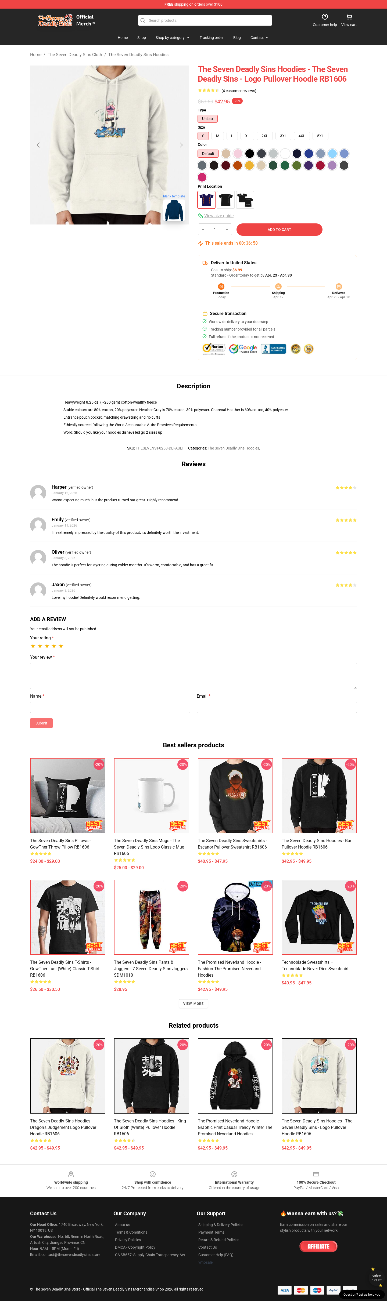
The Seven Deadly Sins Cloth (75, 54)
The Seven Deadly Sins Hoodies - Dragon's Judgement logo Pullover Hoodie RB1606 (63, 1127)
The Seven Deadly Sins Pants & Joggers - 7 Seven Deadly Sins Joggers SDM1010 (151, 969)
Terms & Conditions (131, 1232)
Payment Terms (211, 1232)
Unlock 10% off (377, 1277)
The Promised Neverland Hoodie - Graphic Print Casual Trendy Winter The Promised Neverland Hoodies (235, 1127)
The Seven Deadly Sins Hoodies (138, 54)
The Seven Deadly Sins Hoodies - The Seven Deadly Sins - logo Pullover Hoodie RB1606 (317, 1127)
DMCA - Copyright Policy (135, 1247)
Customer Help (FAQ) (216, 1255)
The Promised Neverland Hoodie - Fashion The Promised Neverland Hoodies (229, 969)
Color (202, 144)
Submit (41, 723)
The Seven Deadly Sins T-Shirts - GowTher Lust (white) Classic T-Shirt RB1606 (64, 969)
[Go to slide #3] (137, 237)
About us (122, 1225)
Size (201, 127)
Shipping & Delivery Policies (220, 1225)
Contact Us (207, 1247)
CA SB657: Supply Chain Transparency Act (150, 1255)
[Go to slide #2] (110, 237)
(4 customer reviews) (238, 91)
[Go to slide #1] (82, 237)
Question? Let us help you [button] (362, 1294)
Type (202, 110)
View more (193, 1004)
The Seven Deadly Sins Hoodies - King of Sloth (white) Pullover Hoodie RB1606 (150, 1127)
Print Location (210, 186)
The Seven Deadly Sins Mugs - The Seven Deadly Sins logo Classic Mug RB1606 (149, 847)
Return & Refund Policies (218, 1240)
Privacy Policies (128, 1240)
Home (35, 54)
